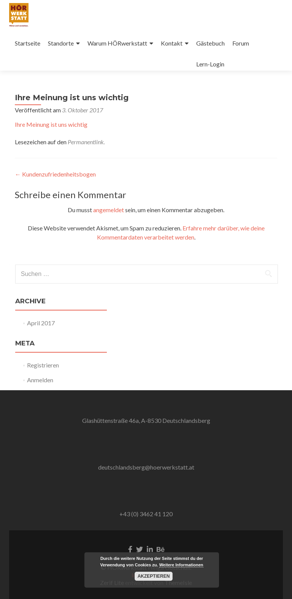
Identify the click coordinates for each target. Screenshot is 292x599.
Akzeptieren (154, 576)
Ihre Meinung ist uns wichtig (51, 124)
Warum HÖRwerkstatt (117, 43)
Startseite (27, 43)
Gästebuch (210, 43)
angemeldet (108, 209)
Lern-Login (210, 64)
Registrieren (43, 365)
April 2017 (41, 322)
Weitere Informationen (181, 565)
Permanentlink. (86, 141)
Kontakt (171, 43)
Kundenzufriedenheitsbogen (55, 174)
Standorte (61, 43)
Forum (240, 43)
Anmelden (40, 379)
